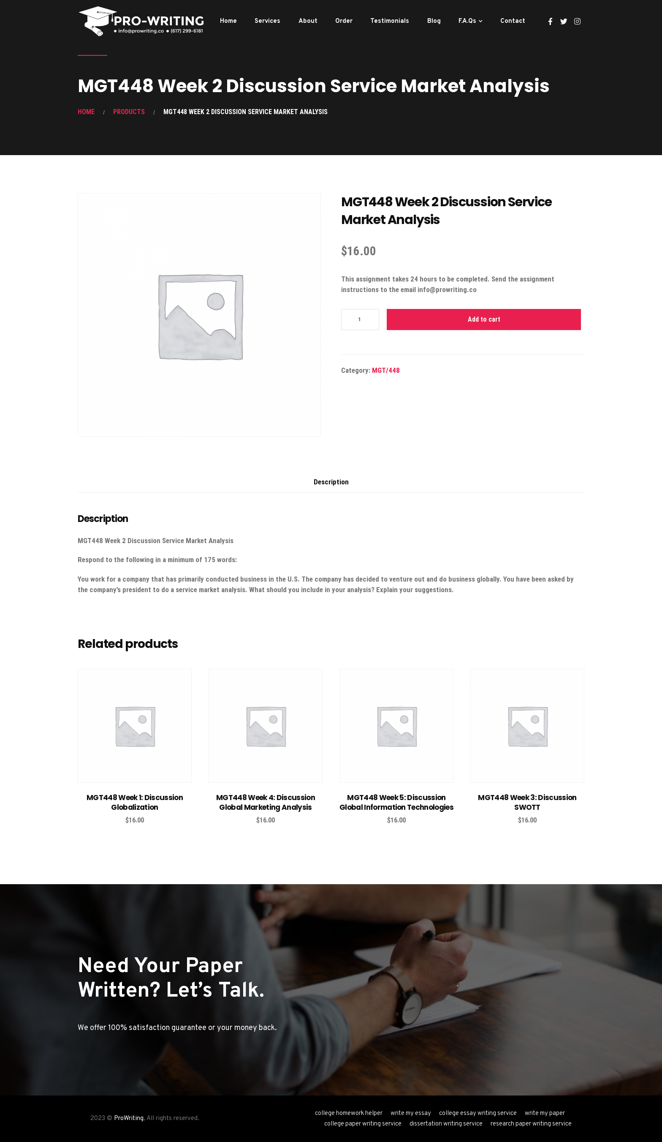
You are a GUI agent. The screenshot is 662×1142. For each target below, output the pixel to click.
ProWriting (129, 1119)
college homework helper (349, 1113)
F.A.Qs (467, 21)
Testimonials (389, 21)
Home (228, 21)
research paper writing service (531, 1124)
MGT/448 (386, 370)
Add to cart (484, 319)
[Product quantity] (360, 319)
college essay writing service (478, 1113)
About (307, 21)
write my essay (411, 1113)
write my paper (545, 1113)
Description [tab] (331, 482)
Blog (434, 21)
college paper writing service (363, 1124)
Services (267, 21)
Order (344, 21)
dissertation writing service (446, 1124)
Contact (512, 21)
